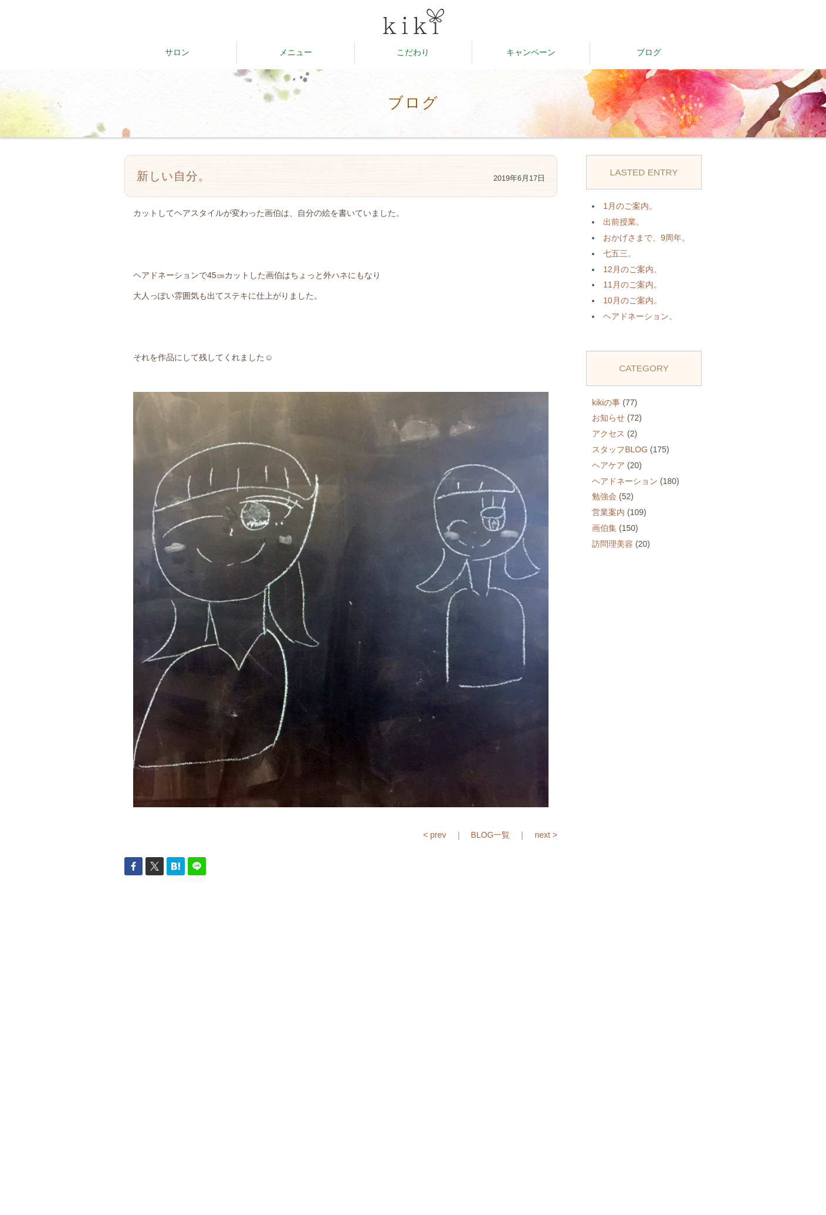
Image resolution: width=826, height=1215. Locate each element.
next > (545, 835)
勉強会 (604, 496)
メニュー (295, 52)
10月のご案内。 (632, 300)
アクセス (608, 433)
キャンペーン (531, 52)
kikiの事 (606, 402)
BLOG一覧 (490, 835)
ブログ (649, 52)
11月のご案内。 (632, 284)
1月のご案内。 (630, 206)
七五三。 (619, 253)
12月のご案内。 (632, 269)
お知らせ (608, 417)
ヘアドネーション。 (640, 316)
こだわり (413, 52)
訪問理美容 (612, 544)
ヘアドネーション (625, 481)
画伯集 (604, 528)
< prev (434, 835)
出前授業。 (623, 221)
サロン (177, 52)
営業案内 (608, 512)
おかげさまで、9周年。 (646, 237)
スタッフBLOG (620, 449)
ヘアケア (608, 465)
